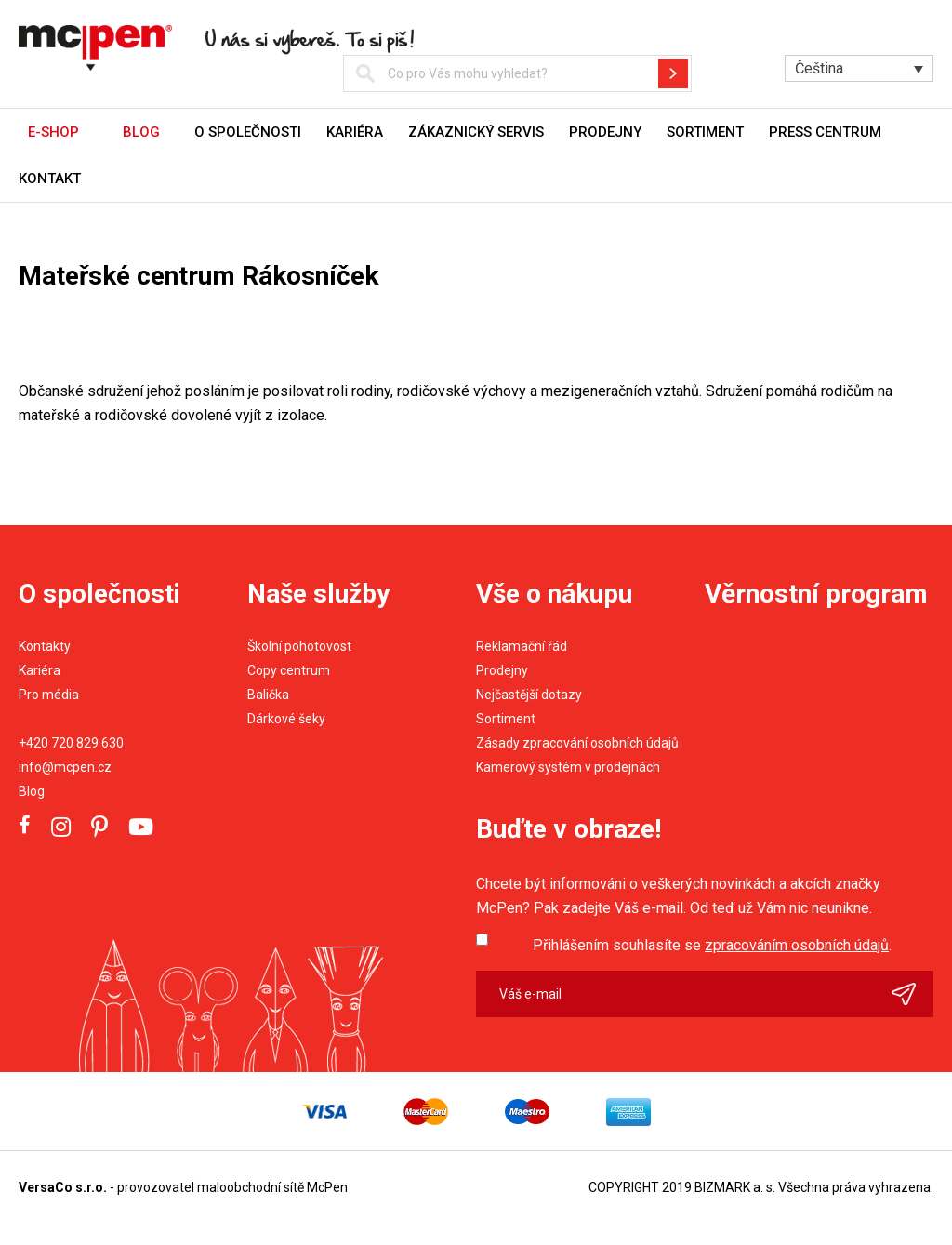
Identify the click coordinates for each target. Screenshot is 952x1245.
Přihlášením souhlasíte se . (712, 945)
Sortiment (705, 132)
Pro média (49, 694)
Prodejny (605, 132)
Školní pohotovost (299, 646)
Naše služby (318, 593)
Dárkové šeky (286, 718)
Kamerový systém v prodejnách (568, 767)
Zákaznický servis (476, 132)
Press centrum (825, 132)
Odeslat (912, 994)
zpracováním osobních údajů (797, 945)
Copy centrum (288, 670)
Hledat (673, 73)
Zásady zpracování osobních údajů (577, 742)
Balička (268, 694)
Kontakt (50, 178)
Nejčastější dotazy (529, 694)
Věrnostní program (816, 593)
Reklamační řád (521, 646)
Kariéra (354, 132)
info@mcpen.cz (65, 767)
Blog (32, 791)
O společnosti (247, 132)
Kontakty (45, 646)
